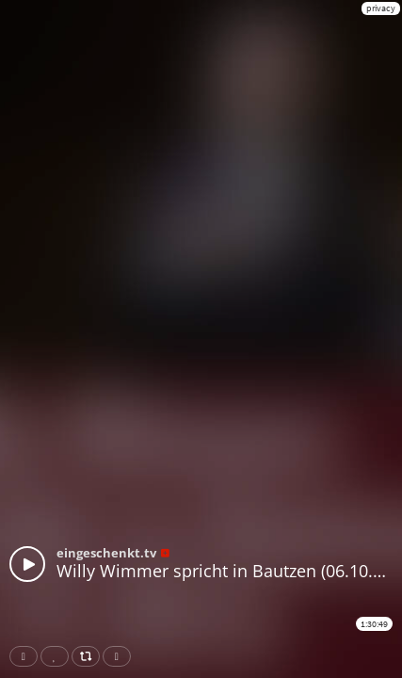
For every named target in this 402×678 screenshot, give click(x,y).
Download (120, 656)
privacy (380, 8)
